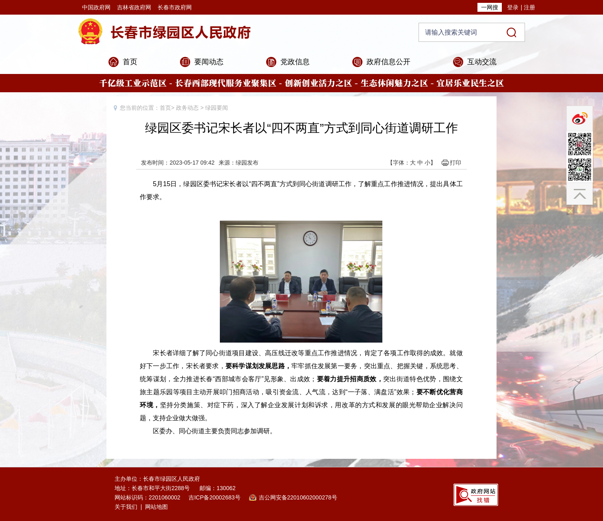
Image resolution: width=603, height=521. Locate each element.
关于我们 (126, 507)
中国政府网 (96, 7)
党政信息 (295, 62)
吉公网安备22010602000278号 (298, 497)
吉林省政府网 (134, 7)
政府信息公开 (388, 62)
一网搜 (489, 7)
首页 (130, 62)
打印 (455, 162)
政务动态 (187, 107)
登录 (512, 7)
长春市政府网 (175, 7)
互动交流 (482, 62)
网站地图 (156, 507)
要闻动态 (208, 62)
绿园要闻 (216, 107)
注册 (529, 7)
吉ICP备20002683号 (215, 497)
